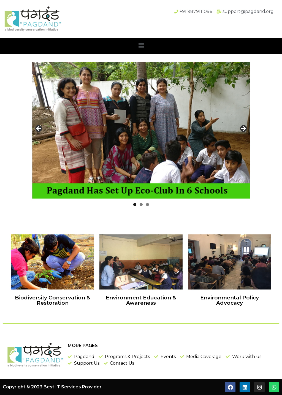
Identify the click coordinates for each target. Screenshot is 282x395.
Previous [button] (39, 129)
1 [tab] (134, 204)
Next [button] (243, 129)
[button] (141, 45)
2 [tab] (141, 204)
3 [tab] (147, 204)
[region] (141, 130)
